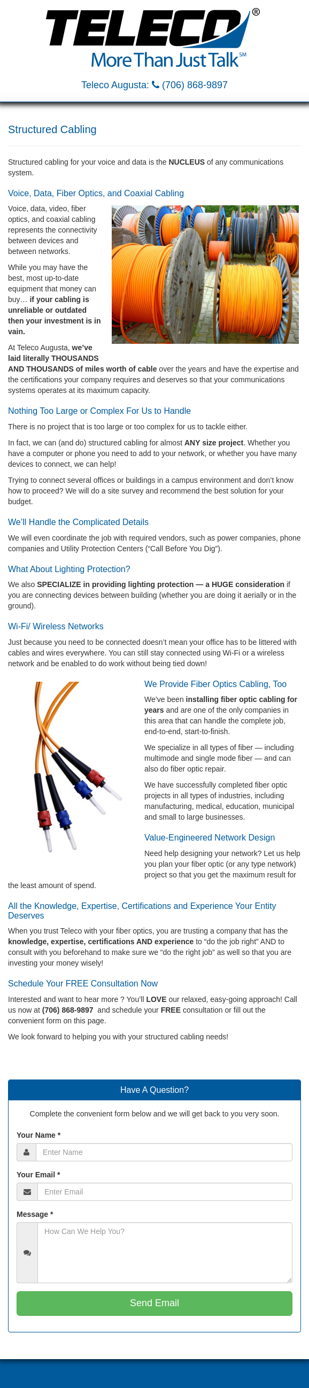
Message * (35, 1214)
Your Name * (38, 1135)
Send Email (154, 1303)
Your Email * (38, 1174)
